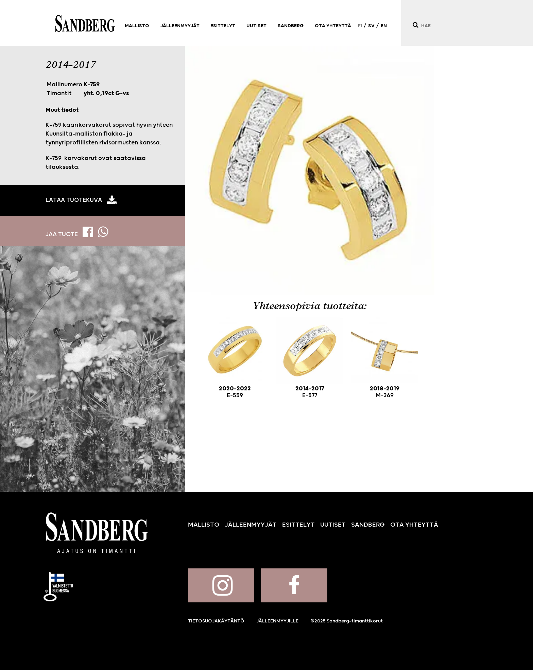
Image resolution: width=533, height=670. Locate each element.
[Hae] (415, 25)
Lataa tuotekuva (74, 200)
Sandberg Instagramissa (221, 585)
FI (360, 26)
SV (371, 26)
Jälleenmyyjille (277, 621)
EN (384, 26)
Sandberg (85, 23)
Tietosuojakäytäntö (216, 621)
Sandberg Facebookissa (294, 585)
